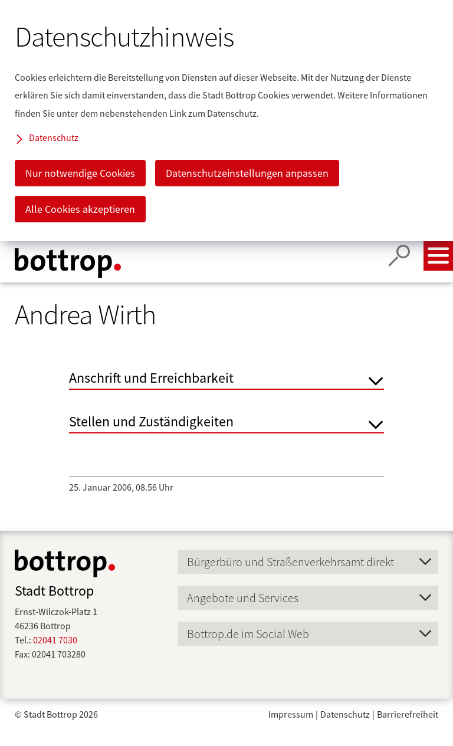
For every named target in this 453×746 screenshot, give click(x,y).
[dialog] (226, 120)
